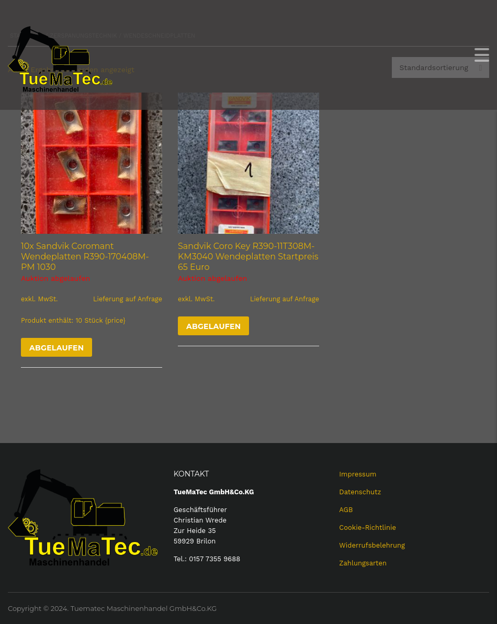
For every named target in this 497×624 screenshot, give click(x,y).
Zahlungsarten (363, 563)
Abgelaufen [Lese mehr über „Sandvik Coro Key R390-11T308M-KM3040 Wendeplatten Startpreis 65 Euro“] (213, 326)
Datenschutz (360, 492)
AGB (346, 510)
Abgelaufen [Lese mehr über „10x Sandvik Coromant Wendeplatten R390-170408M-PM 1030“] (56, 348)
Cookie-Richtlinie (367, 527)
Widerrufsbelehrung (372, 545)
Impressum (357, 474)
